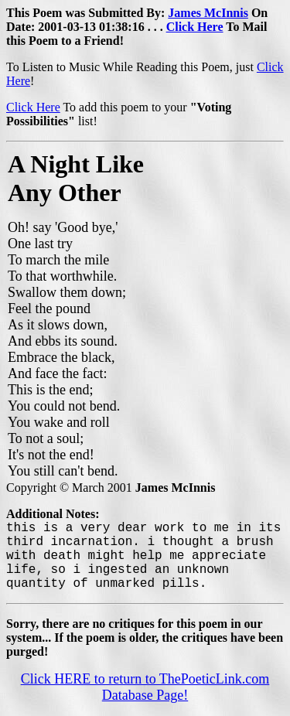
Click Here (194, 26)
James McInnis (208, 12)
